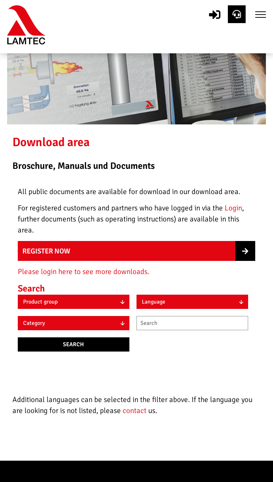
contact (135, 410)
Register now (46, 251)
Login (233, 208)
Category (34, 323)
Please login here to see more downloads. (83, 271)
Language (153, 301)
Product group (40, 301)
